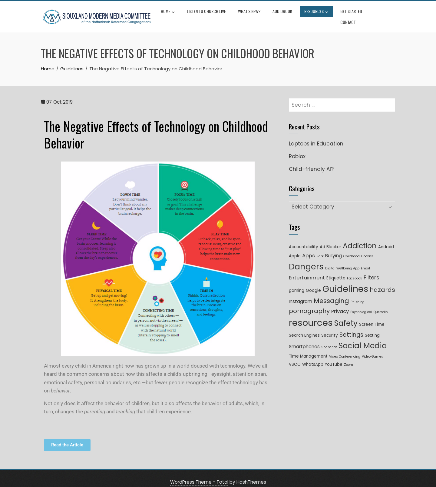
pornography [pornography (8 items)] (309, 303)
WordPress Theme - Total (199, 475)
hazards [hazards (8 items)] (382, 282)
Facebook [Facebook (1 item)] (354, 271)
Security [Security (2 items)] (329, 328)
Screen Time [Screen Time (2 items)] (372, 317)
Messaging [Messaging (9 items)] (331, 293)
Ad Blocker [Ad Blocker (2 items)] (330, 239)
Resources (317, 13)
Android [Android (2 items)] (386, 239)
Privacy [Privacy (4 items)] (340, 304)
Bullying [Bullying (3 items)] (333, 248)
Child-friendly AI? (311, 161)
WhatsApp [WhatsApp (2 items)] (312, 357)
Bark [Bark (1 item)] (320, 249)
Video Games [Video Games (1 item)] (372, 349)
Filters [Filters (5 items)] (371, 270)
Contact (383, 12)
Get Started (352, 12)
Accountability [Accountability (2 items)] (303, 239)
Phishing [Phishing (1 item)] (358, 294)
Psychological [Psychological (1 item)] (361, 304)
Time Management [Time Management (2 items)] (308, 349)
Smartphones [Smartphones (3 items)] (304, 339)
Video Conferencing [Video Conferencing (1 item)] (344, 349)
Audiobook (283, 12)
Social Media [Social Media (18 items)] (363, 338)
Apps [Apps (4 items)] (308, 248)
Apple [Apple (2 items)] (295, 249)
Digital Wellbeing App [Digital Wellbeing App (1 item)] (342, 261)
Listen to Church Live (207, 12)
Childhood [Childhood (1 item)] (351, 249)
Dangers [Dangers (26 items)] (306, 259)
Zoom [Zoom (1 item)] (348, 357)
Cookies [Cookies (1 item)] (367, 249)
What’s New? (250, 12)
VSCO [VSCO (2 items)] (295, 357)
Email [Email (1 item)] (365, 261)
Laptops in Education (316, 136)
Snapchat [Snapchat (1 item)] (329, 340)
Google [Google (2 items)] (313, 283)
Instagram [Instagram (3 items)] (300, 294)
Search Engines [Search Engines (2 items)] (304, 328)
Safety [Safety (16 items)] (346, 316)
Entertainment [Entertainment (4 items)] (307, 270)
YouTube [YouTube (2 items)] (333, 357)
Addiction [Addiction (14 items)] (360, 238)
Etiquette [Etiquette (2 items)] (335, 271)
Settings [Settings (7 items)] (351, 327)
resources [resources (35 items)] (311, 315)
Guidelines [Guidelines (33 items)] (345, 281)
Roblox (297, 149)
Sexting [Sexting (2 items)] (372, 328)
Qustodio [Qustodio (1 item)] (381, 304)
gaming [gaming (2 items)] (296, 283)
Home (169, 13)
